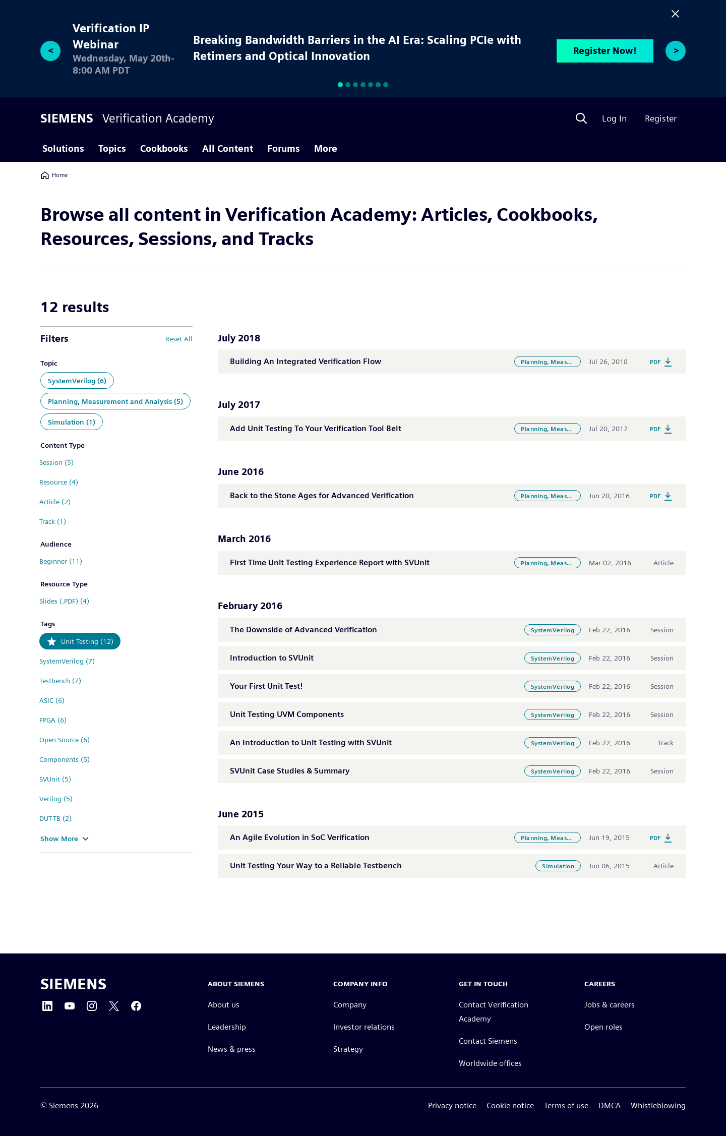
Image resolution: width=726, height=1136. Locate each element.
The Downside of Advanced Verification (303, 629)
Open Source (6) (64, 740)
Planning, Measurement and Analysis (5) (115, 401)
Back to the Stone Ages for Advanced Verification (322, 495)
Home (54, 175)
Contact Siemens (488, 1041)
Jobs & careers (609, 1005)
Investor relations (364, 1027)
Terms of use (566, 1105)
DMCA (609, 1105)
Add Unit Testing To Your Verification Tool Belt (315, 428)
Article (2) (55, 502)
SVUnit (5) (55, 779)
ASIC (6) (52, 700)
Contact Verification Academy (493, 1012)
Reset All (179, 339)
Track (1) (52, 521)
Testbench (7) (60, 681)
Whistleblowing (658, 1105)
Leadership (227, 1027)
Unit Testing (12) (87, 641)
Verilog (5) (56, 799)
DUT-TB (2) (55, 818)
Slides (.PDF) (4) (64, 601)
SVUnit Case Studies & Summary (290, 770)
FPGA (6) (53, 720)
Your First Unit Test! (266, 686)
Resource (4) (58, 482)
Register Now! (605, 50)
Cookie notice (510, 1105)
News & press (232, 1049)
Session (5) (56, 462)
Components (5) (64, 759)
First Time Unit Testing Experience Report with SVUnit (330, 562)
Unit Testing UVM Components (287, 714)
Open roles (603, 1027)
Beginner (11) (60, 561)
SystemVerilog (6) (77, 381)
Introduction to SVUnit (272, 658)
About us (223, 1005)
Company (350, 1005)
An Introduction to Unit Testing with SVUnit (311, 742)
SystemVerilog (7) (67, 661)
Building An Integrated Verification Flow (305, 361)
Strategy (348, 1049)
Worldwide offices (490, 1063)
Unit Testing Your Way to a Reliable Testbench (316, 865)
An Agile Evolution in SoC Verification (300, 837)
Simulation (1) (71, 422)
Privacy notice (452, 1105)
